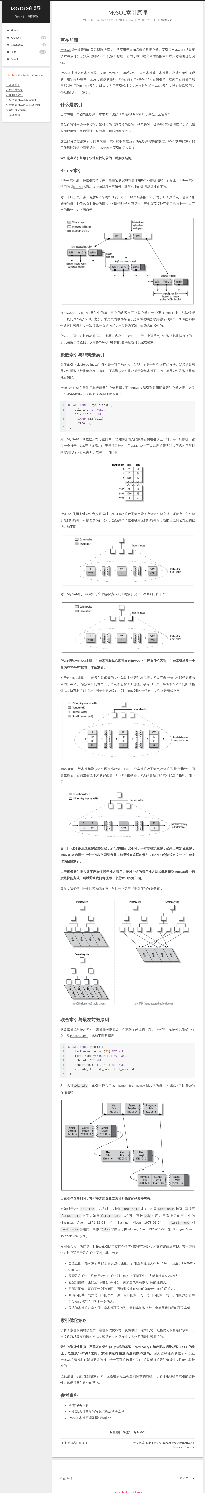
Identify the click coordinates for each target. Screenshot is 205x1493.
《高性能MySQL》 (131, 114)
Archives (26, 37)
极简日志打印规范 (74, 1440)
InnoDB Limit (79, 1035)
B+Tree (78, 186)
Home (12, 30)
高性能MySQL (78, 1403)
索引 (127, 1430)
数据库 (115, 1430)
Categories (26, 44)
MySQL (65, 49)
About (12, 59)
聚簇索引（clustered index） (80, 364)
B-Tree (145, 180)
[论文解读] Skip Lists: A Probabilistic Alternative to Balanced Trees (163, 1443)
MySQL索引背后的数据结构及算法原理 (96, 1409)
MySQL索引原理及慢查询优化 (89, 1416)
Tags (26, 52)
